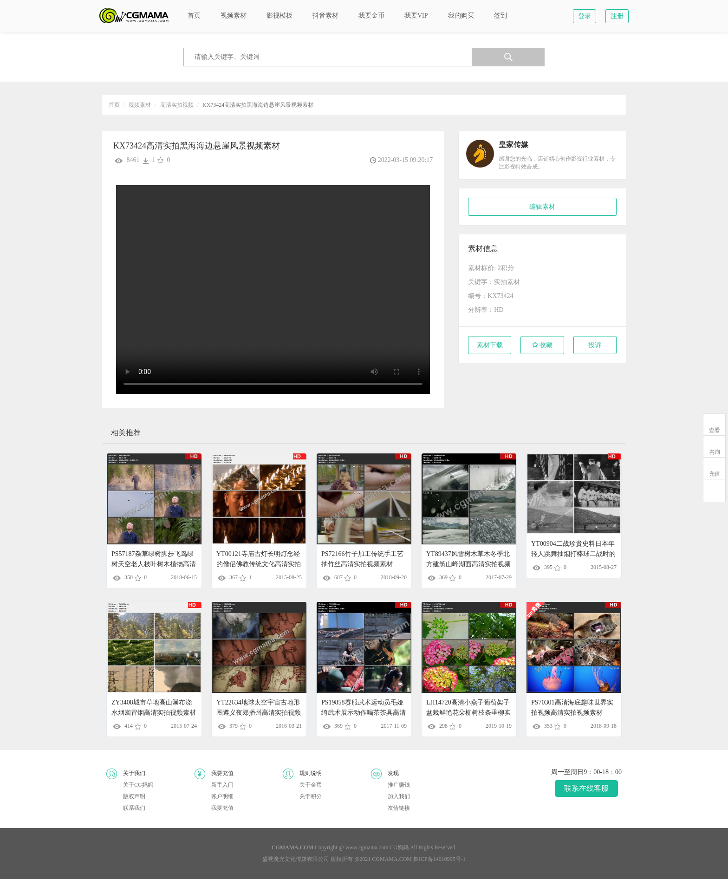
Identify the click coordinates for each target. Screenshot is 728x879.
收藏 (542, 345)
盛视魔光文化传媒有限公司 (295, 859)
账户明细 (222, 796)
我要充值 (222, 808)
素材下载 (490, 345)
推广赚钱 (399, 785)
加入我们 (399, 796)
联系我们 (134, 808)
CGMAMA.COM (392, 859)
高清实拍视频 (177, 105)
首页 (114, 105)
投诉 (594, 345)
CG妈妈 (399, 847)
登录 (584, 16)
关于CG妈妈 (138, 785)
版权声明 (134, 796)
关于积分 (310, 796)
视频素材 (140, 105)
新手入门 (222, 785)
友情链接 (399, 808)
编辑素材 (542, 206)
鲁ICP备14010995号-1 (439, 859)
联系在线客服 (586, 788)
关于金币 (310, 785)
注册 (617, 16)
